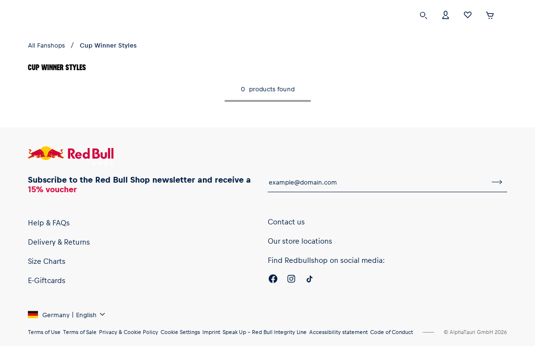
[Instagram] (291, 280)
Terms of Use (44, 331)
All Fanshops (46, 45)
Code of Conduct (391, 331)
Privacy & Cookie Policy (128, 331)
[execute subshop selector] (509, 15)
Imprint (211, 331)
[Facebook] (273, 280)
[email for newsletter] (377, 182)
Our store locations (300, 241)
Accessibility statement (338, 331)
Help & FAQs (49, 222)
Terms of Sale (80, 331)
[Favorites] (467, 14)
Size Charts (46, 261)
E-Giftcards (46, 280)
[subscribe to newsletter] (497, 182)
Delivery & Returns (59, 242)
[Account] (445, 14)
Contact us (286, 221)
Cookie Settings (180, 331)
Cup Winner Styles (108, 45)
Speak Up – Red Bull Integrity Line (265, 331)
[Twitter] (309, 280)
